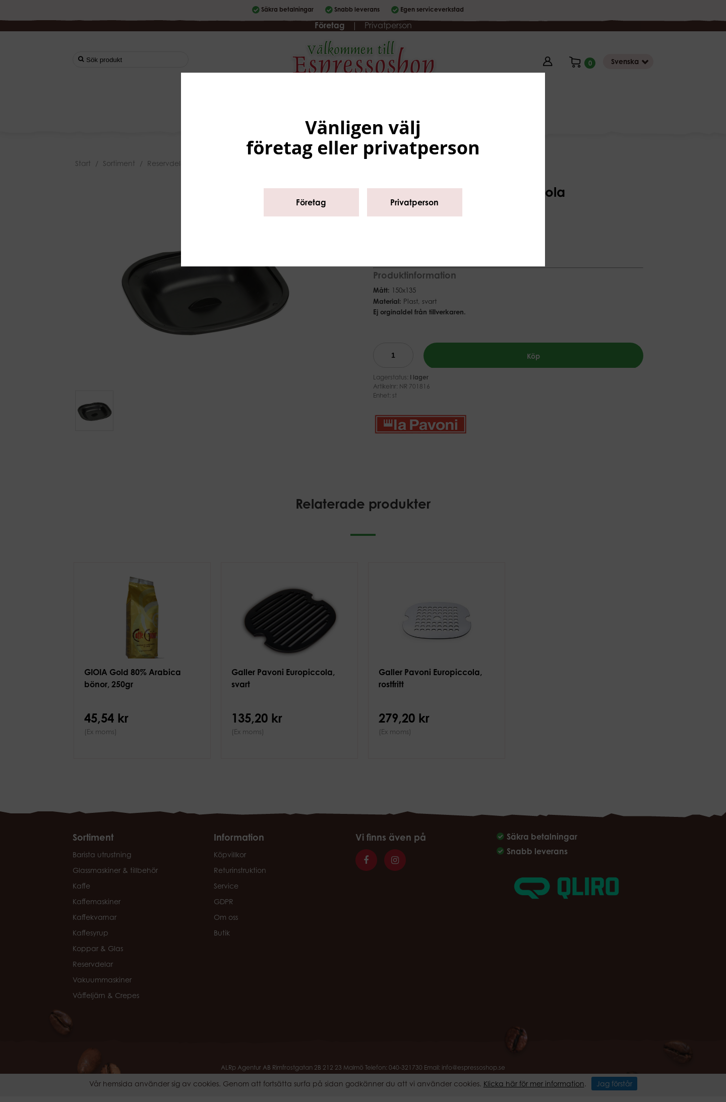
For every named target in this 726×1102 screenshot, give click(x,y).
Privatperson (414, 202)
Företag (311, 202)
